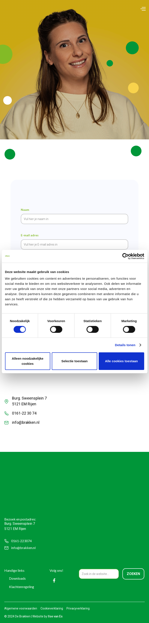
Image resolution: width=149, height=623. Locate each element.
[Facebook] (54, 580)
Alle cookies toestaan (121, 361)
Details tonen (125, 345)
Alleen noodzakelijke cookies (28, 361)
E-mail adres (30, 235)
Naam (25, 209)
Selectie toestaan (74, 361)
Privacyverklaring (78, 608)
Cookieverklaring (52, 608)
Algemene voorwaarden (20, 608)
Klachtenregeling (21, 587)
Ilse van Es (55, 616)
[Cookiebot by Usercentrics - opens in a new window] (125, 256)
